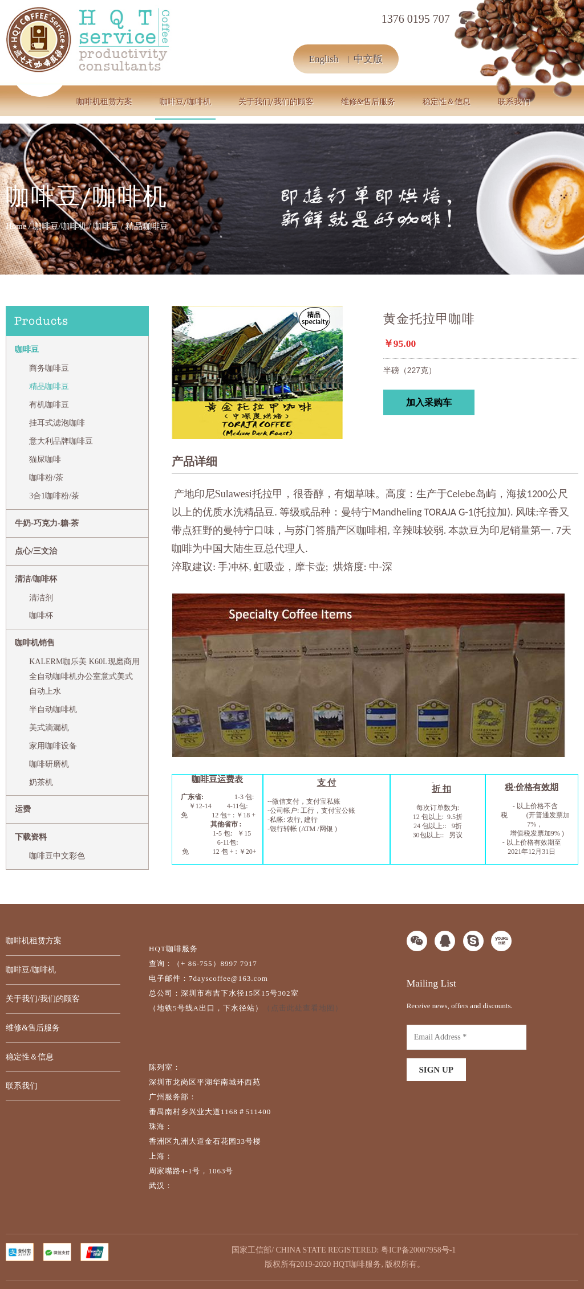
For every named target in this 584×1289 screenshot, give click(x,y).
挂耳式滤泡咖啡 (57, 423)
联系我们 (514, 102)
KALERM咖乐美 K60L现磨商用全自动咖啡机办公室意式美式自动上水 (84, 676)
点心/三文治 (36, 551)
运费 (23, 809)
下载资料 (31, 837)
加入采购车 (429, 402)
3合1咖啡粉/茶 (54, 496)
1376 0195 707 (416, 19)
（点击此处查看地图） (303, 1008)
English (324, 59)
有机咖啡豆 (49, 404)
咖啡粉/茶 (46, 477)
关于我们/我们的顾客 (276, 102)
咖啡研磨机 (49, 764)
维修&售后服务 (368, 102)
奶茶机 (41, 782)
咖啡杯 (41, 615)
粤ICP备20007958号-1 (418, 1250)
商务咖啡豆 (49, 368)
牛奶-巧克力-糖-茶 (47, 523)
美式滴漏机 (49, 727)
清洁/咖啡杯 (36, 579)
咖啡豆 (106, 226)
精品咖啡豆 (49, 386)
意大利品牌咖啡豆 (61, 441)
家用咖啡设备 (53, 746)
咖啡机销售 (35, 643)
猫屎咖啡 (45, 459)
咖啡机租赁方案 (104, 102)
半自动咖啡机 (53, 709)
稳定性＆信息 (447, 102)
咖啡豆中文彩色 (57, 856)
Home (16, 226)
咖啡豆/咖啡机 (185, 102)
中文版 (368, 59)
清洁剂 (41, 598)
